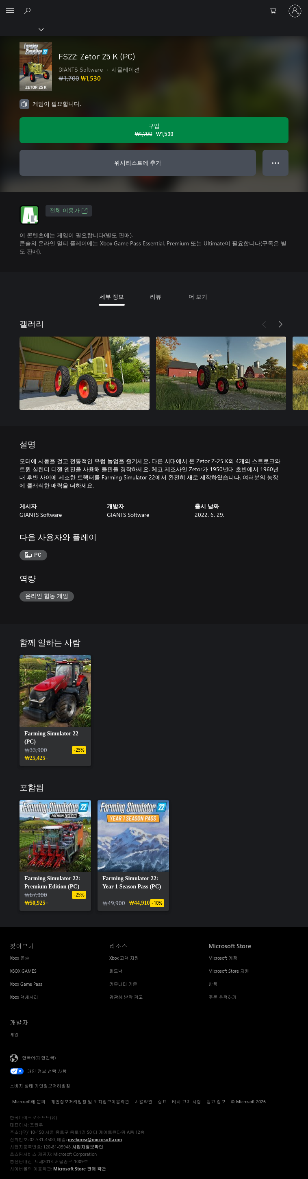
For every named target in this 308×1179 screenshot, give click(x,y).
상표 (162, 1101)
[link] (55, 710)
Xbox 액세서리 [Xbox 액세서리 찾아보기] (24, 997)
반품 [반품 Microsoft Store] (212, 984)
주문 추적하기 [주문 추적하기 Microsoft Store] (222, 997)
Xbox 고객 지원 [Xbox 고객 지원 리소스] (124, 957)
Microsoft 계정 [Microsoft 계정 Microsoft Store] (222, 957)
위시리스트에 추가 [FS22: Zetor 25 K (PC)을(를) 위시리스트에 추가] (137, 162)
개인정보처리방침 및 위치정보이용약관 (90, 1101)
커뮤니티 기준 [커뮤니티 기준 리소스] (123, 984)
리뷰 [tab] (155, 296)
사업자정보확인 (87, 1147)
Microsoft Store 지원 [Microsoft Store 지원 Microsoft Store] (228, 970)
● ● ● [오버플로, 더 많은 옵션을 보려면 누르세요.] (276, 162)
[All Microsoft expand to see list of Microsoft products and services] (10, 11)
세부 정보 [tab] (112, 296)
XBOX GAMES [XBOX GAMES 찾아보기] (23, 970)
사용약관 (143, 1101)
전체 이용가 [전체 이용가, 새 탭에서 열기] (69, 211)
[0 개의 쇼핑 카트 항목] (275, 11)
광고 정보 (216, 1101)
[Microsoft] (153, 6)
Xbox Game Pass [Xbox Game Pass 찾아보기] (26, 984)
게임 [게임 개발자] (14, 1034)
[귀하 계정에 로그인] (295, 11)
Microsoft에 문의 (29, 1101)
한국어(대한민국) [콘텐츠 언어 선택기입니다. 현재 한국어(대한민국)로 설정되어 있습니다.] (39, 1057)
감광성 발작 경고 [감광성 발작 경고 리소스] (126, 997)
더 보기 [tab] (198, 296)
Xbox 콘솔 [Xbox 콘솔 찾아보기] (19, 957)
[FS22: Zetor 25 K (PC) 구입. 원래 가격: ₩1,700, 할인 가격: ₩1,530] (154, 130)
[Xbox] (21, 29)
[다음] (280, 324)
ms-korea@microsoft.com (95, 1139)
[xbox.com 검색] (28, 10)
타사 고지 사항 (186, 1101)
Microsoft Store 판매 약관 (79, 1169)
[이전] (264, 324)
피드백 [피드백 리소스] (116, 970)
